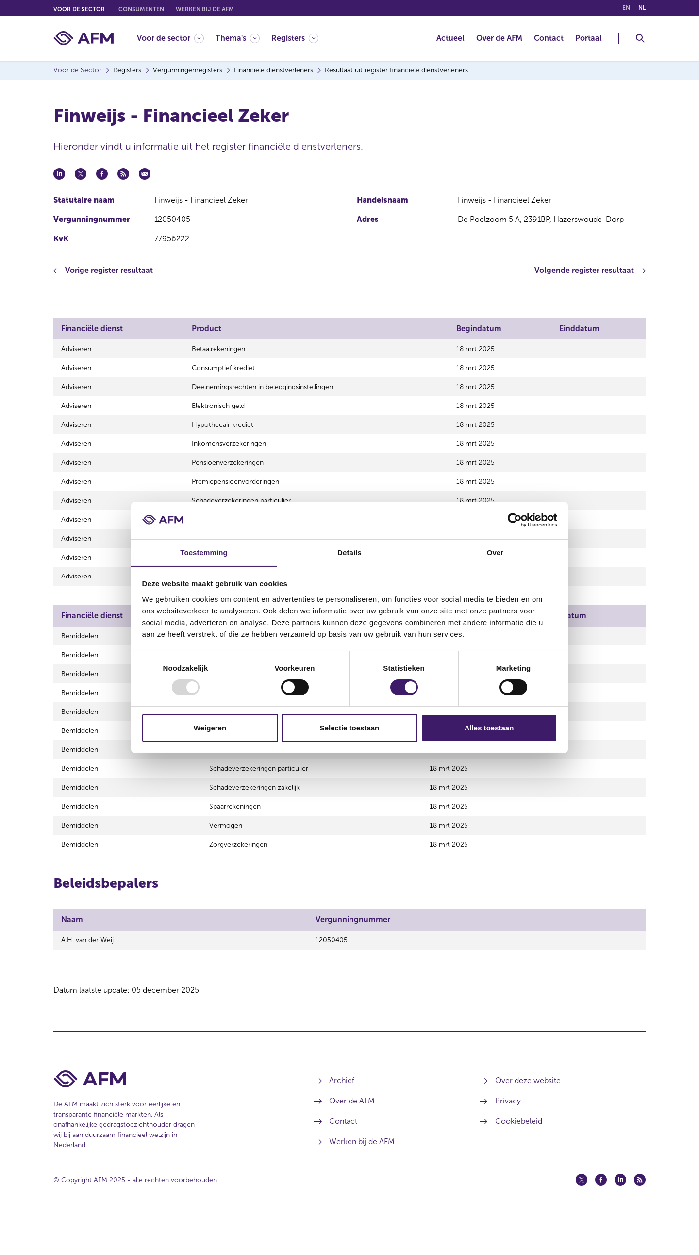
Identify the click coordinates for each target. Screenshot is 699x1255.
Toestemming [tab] (204, 552)
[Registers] (294, 38)
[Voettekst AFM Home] (169, 1116)
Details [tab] (349, 552)
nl (642, 7)
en (626, 7)
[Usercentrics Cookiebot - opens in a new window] (514, 520)
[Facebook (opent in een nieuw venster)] (601, 1217)
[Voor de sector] (170, 38)
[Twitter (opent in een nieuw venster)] (581, 1217)
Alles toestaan (489, 728)
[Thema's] (238, 38)
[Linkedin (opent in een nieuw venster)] (620, 1217)
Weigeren (210, 728)
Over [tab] (495, 552)
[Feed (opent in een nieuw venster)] (640, 1217)
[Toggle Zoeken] (640, 38)
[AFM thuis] (83, 38)
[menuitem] (176, 38)
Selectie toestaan (350, 728)
